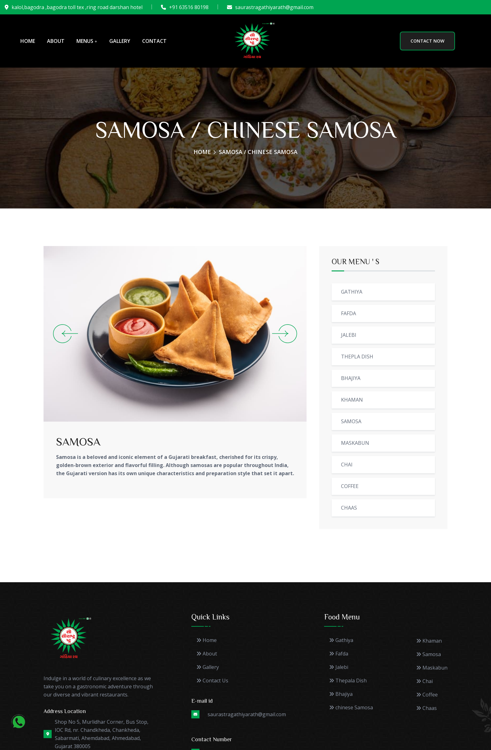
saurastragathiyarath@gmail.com (274, 7)
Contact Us (212, 680)
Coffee (427, 694)
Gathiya (341, 640)
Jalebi (338, 667)
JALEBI (348, 334)
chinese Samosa (351, 707)
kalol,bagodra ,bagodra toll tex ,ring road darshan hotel (77, 7)
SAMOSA (78, 441)
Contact (154, 41)
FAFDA (348, 313)
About (56, 41)
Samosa (428, 654)
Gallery (119, 41)
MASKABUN (355, 442)
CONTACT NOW (427, 41)
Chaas (426, 708)
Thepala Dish (348, 680)
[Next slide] (285, 333)
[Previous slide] (64, 333)
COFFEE (350, 486)
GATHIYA (351, 291)
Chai (424, 681)
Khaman (429, 641)
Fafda (338, 653)
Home (27, 41)
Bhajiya (341, 694)
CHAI (347, 464)
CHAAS (349, 507)
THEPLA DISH (357, 356)
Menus (84, 41)
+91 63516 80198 (189, 7)
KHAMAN (352, 399)
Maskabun (431, 668)
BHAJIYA (350, 378)
